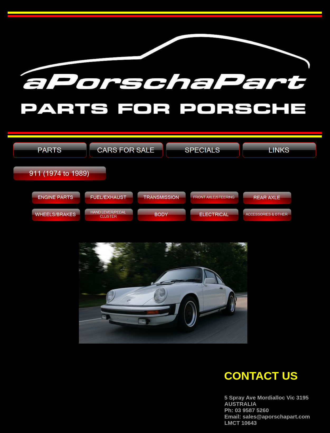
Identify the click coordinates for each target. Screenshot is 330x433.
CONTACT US (261, 375)
